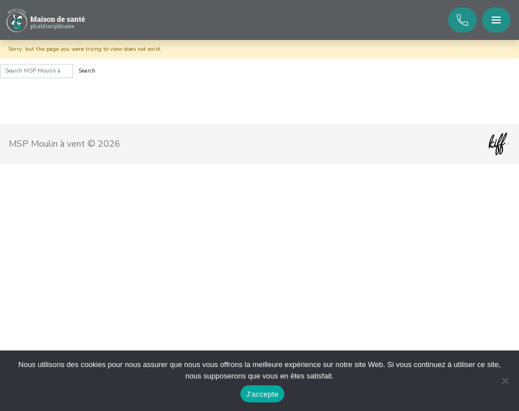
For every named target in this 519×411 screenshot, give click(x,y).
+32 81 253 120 (462, 20)
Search (86, 71)
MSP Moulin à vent (45, 20)
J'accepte (262, 394)
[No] (504, 380)
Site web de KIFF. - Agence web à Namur (499, 143)
